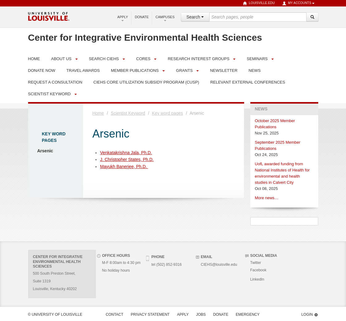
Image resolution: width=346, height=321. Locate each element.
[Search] (312, 17)
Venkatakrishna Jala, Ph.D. (126, 152)
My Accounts (298, 3)
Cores (143, 58)
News (261, 109)
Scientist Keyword (49, 94)
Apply (122, 18)
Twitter (255, 263)
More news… (267, 197)
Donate (142, 17)
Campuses (165, 18)
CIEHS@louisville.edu (219, 264)
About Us (61, 58)
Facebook (258, 270)
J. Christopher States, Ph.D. (127, 159)
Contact (114, 314)
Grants (184, 70)
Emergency (248, 314)
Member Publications (135, 70)
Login (309, 314)
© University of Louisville (55, 314)
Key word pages (167, 113)
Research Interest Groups (198, 58)
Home (98, 113)
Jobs (201, 314)
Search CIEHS (104, 58)
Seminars (257, 58)
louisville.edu (259, 3)
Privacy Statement (150, 314)
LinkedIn (257, 279)
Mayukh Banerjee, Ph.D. (124, 166)
